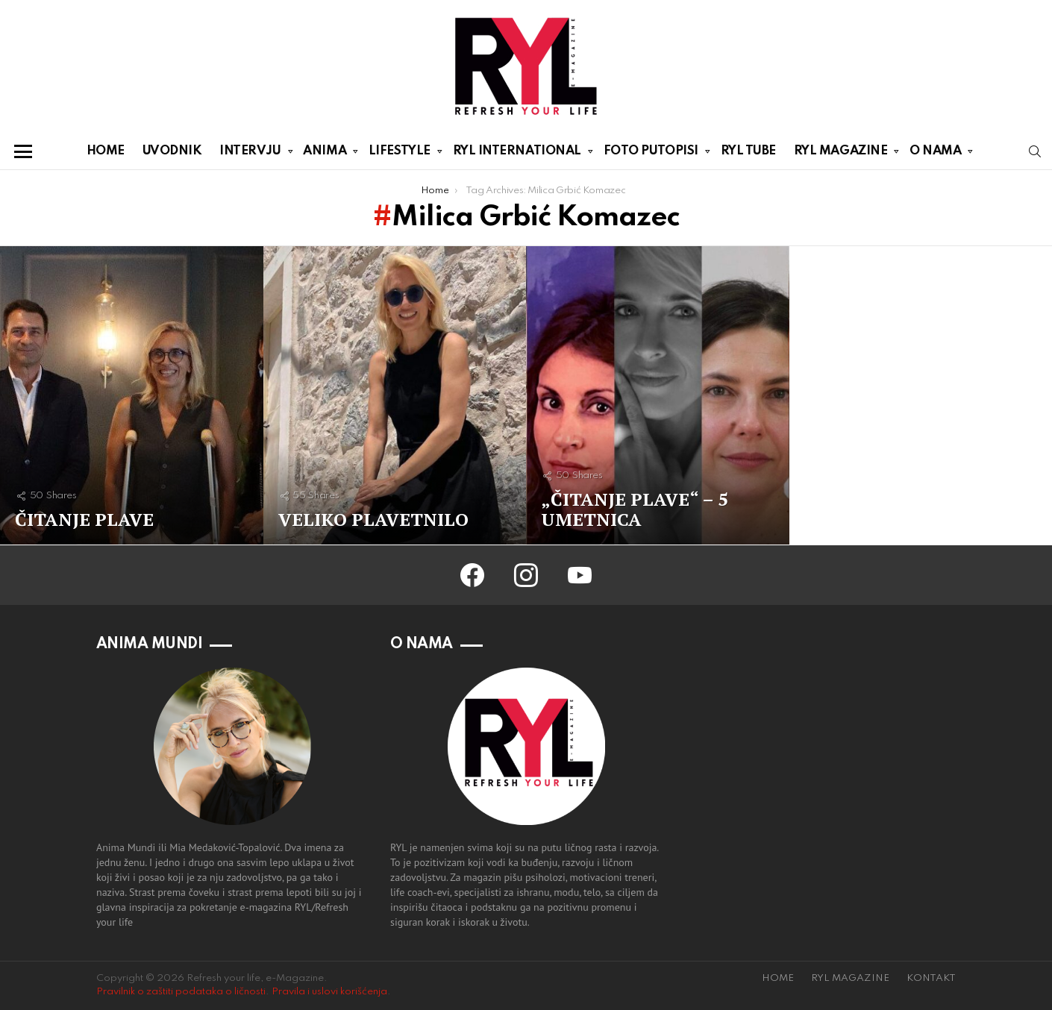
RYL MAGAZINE (841, 154)
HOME (106, 151)
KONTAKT (931, 978)
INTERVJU (250, 154)
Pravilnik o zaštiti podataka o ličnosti (181, 992)
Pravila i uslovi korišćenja (329, 992)
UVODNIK (172, 151)
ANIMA (324, 154)
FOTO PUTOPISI (651, 154)
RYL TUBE (748, 151)
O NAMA (935, 154)
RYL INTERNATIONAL (517, 154)
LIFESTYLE (399, 154)
